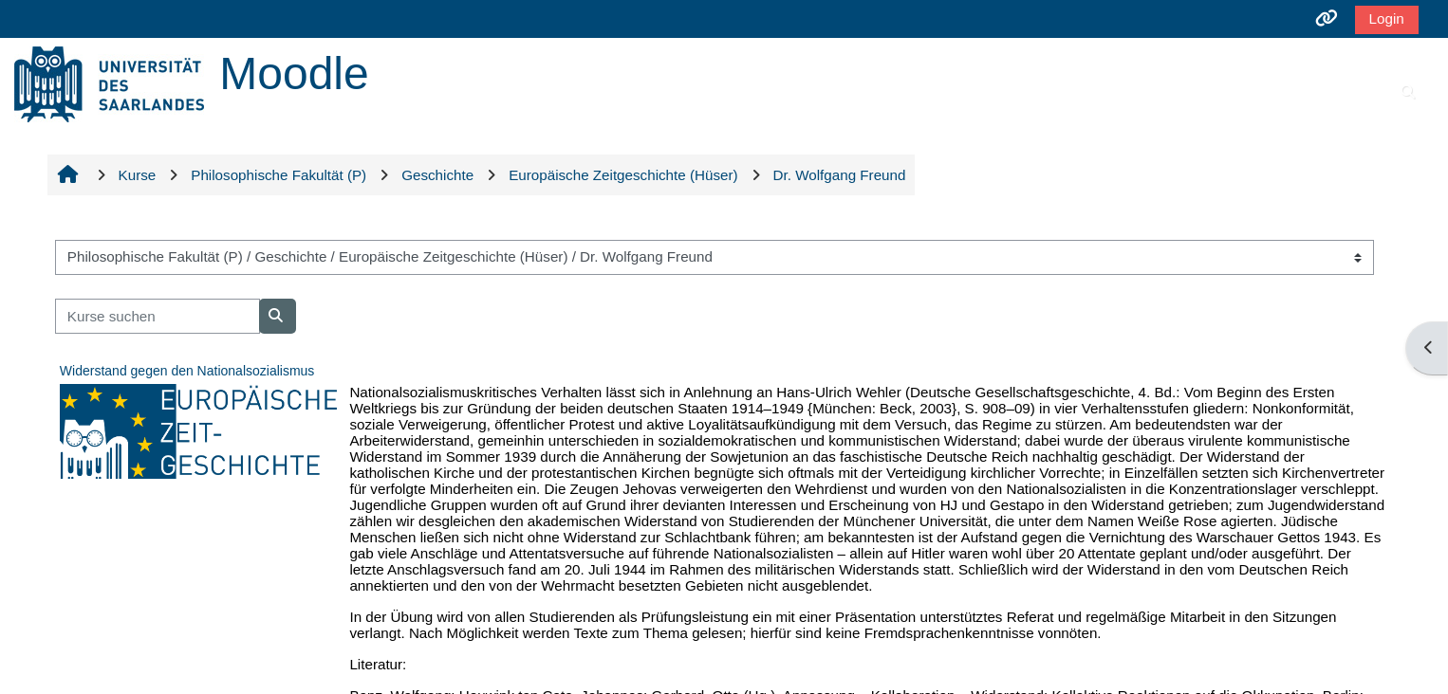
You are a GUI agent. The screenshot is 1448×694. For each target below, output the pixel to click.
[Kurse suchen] (157, 316)
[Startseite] (109, 83)
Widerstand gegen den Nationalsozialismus (187, 370)
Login (1386, 18)
